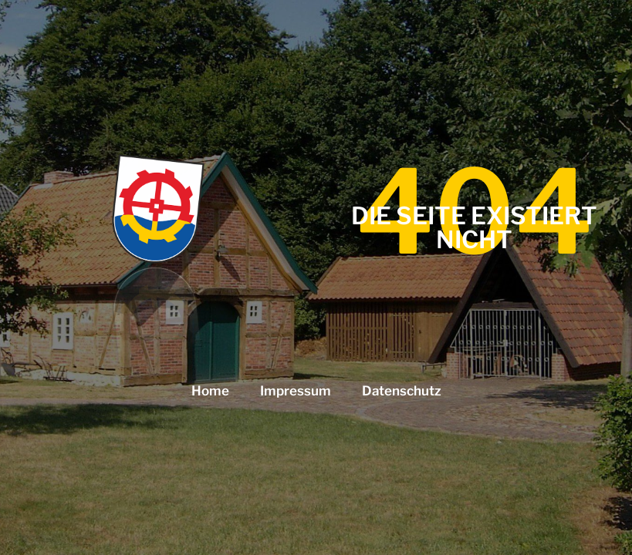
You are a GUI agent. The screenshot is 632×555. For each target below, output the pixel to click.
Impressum (295, 391)
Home (210, 391)
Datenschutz (401, 391)
